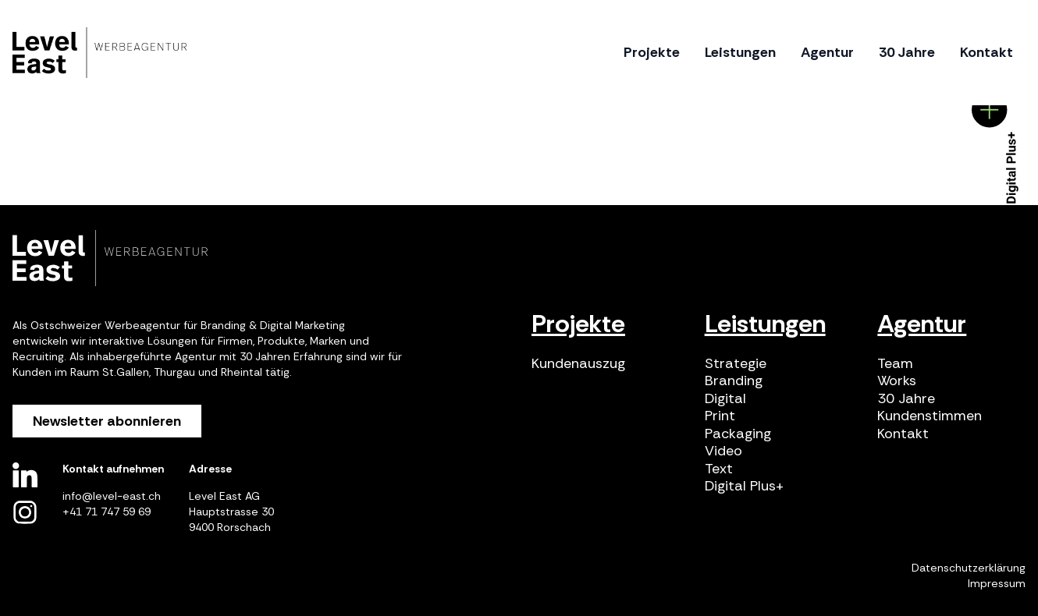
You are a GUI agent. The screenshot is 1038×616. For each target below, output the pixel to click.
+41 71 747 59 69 (106, 511)
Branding (734, 381)
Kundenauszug (578, 364)
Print (720, 416)
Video (723, 451)
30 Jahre (906, 399)
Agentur (921, 323)
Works (896, 381)
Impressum (997, 583)
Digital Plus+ (744, 486)
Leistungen (765, 323)
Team (895, 364)
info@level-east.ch (111, 496)
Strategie (735, 364)
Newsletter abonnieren (107, 421)
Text (719, 469)
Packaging (738, 434)
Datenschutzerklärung (969, 568)
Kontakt (903, 434)
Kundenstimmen (929, 416)
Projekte (578, 323)
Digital (725, 399)
